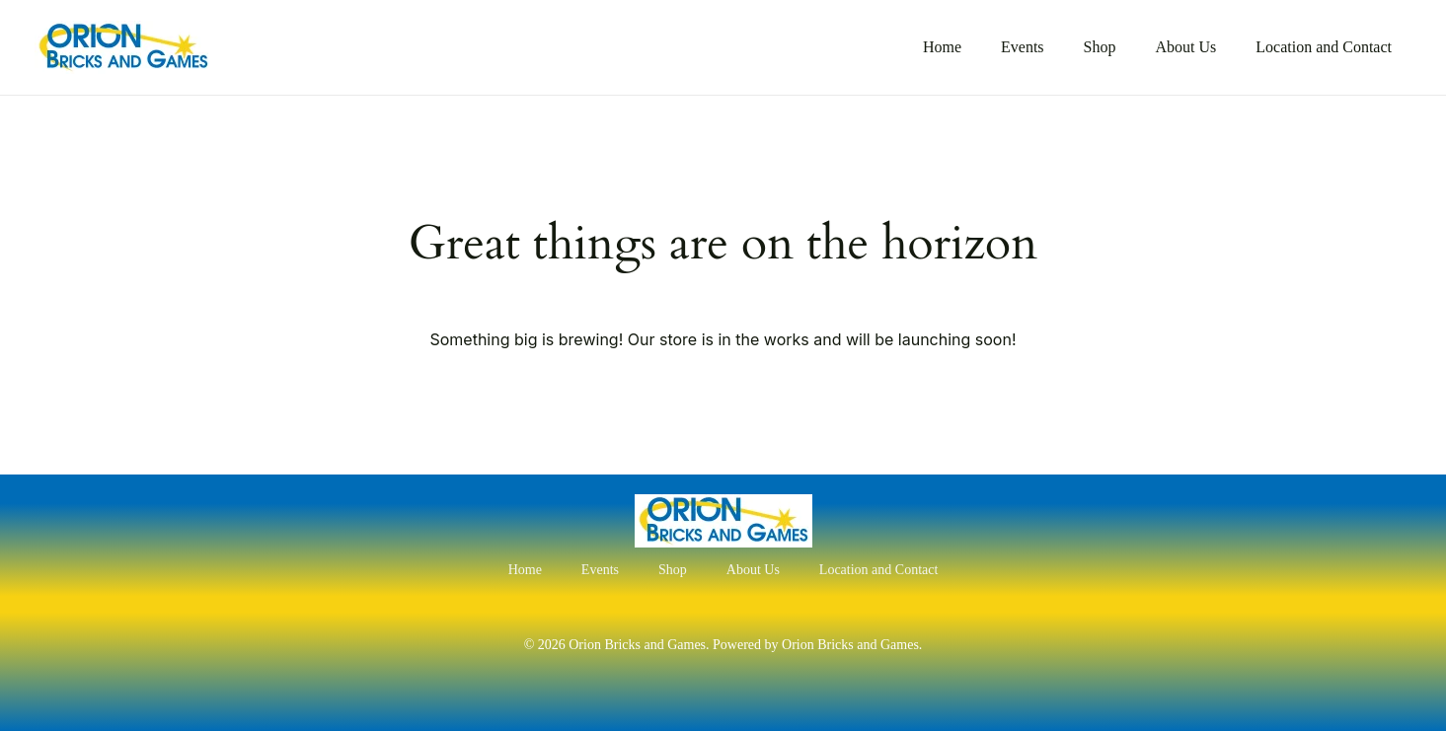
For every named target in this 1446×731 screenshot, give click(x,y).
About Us (1185, 46)
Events (1022, 46)
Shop (1100, 46)
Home (942, 46)
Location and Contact (1324, 46)
